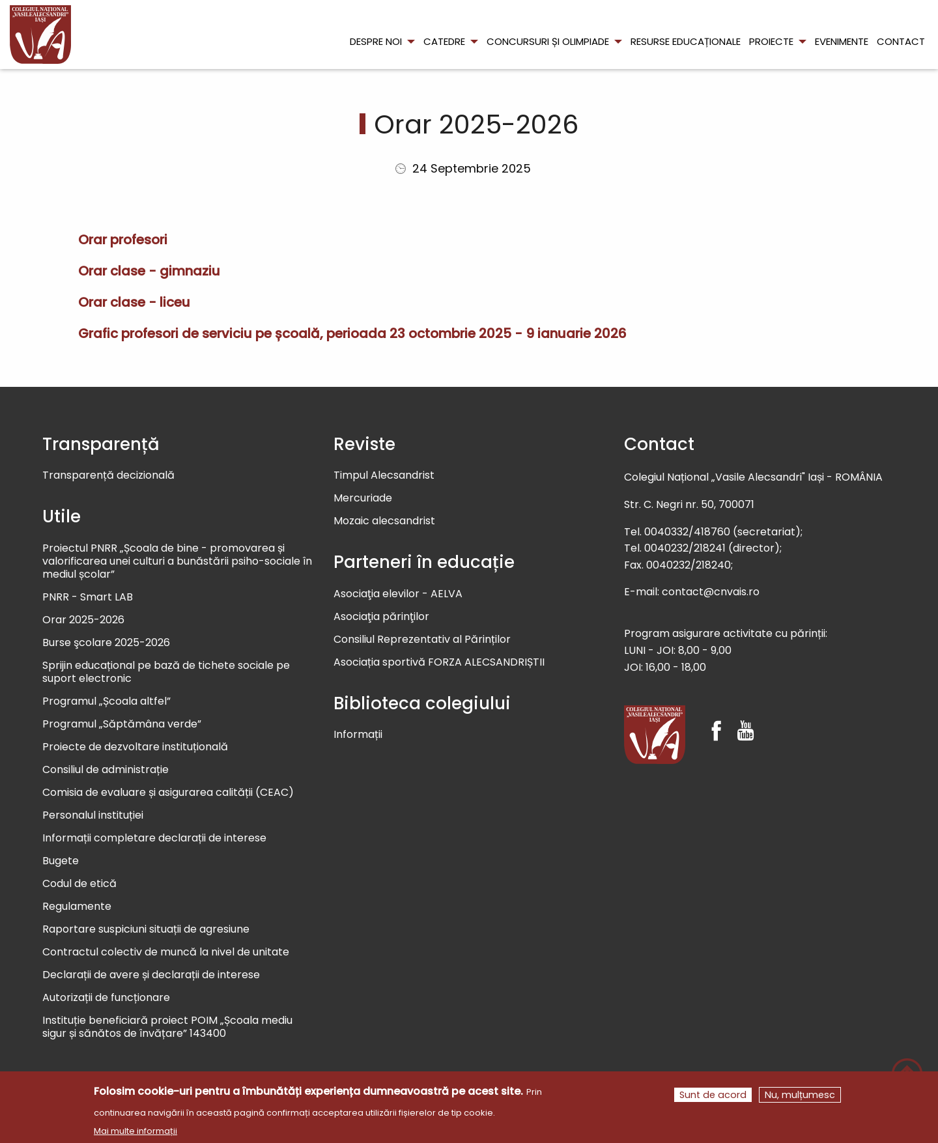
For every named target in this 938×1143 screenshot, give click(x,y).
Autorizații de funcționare (106, 998)
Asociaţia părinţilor (381, 617)
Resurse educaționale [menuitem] (686, 41)
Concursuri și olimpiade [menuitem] (548, 41)
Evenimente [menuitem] (841, 41)
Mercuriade (363, 498)
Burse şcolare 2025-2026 (106, 643)
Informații (358, 735)
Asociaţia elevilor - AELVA (398, 594)
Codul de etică (79, 884)
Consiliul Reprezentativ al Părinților (422, 640)
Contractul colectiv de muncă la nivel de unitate (165, 952)
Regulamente (76, 907)
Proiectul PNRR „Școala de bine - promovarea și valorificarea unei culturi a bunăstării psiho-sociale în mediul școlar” (177, 562)
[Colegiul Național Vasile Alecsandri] (654, 734)
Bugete (60, 861)
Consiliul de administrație (105, 770)
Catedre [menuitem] (444, 41)
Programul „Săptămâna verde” (121, 724)
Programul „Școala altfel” (106, 702)
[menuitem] (40, 34)
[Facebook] (716, 719)
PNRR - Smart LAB (87, 597)
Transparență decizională (108, 476)
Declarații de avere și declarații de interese (151, 975)
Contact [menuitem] (901, 41)
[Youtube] (745, 719)
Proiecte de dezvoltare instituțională (135, 747)
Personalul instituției (92, 816)
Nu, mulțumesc (800, 1100)
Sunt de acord (712, 1100)
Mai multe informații (135, 1137)
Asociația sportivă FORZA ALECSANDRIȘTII (439, 663)
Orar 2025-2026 (83, 620)
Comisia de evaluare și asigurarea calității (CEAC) (168, 793)
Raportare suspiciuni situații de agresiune (145, 930)
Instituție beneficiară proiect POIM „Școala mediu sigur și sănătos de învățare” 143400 (167, 1027)
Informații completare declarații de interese (154, 838)
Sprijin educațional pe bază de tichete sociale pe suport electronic (166, 672)
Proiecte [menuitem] (771, 41)
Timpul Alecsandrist (384, 476)
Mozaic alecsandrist (384, 521)
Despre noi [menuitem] (376, 41)
